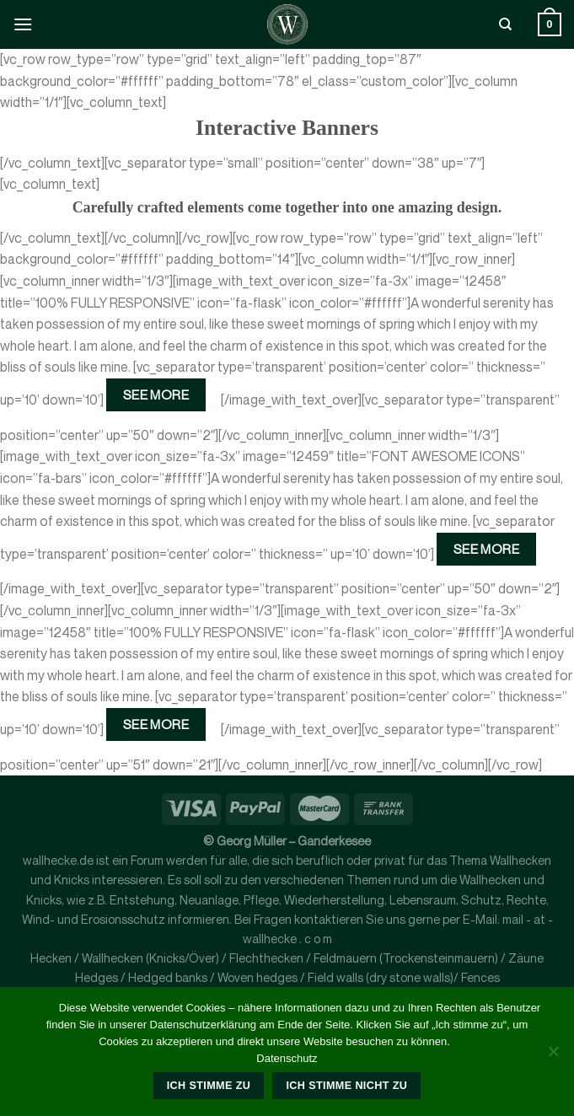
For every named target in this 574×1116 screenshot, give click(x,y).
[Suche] (505, 24)
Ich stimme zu (208, 1086)
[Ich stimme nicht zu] (552, 1056)
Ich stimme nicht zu (346, 1086)
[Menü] (23, 24)
